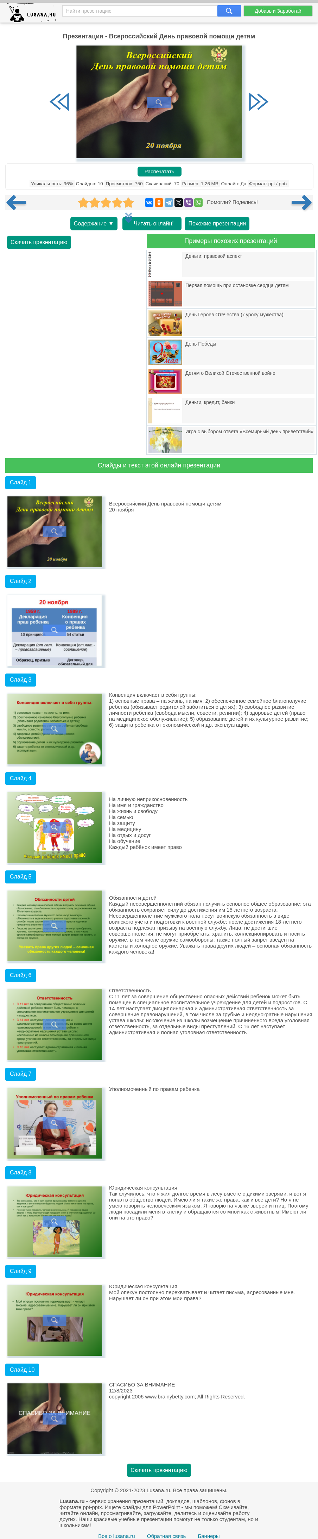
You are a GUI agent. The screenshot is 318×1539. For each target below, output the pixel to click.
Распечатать (159, 171)
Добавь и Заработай (278, 11)
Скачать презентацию (39, 242)
